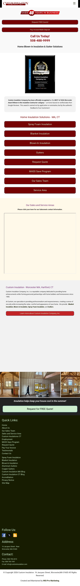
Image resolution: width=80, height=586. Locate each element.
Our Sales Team (40, 180)
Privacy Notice (8, 480)
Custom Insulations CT (11, 436)
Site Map (5, 483)
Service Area (40, 190)
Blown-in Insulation (20, 307)
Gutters (40, 152)
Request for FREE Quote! (40, 408)
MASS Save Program (40, 171)
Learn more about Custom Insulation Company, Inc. (40, 313)
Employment (7, 439)
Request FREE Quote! (40, 22)
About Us (6, 428)
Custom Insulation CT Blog (13, 474)
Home (4, 425)
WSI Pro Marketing (51, 581)
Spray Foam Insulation (40, 124)
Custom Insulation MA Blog (13, 472)
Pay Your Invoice (9, 448)
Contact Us (6, 453)
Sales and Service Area (11, 433)
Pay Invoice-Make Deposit (40, 30)
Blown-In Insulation (40, 143)
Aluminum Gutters (9, 466)
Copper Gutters (8, 469)
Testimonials (7, 450)
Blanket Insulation (40, 133)
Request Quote (40, 161)
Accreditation (7, 477)
